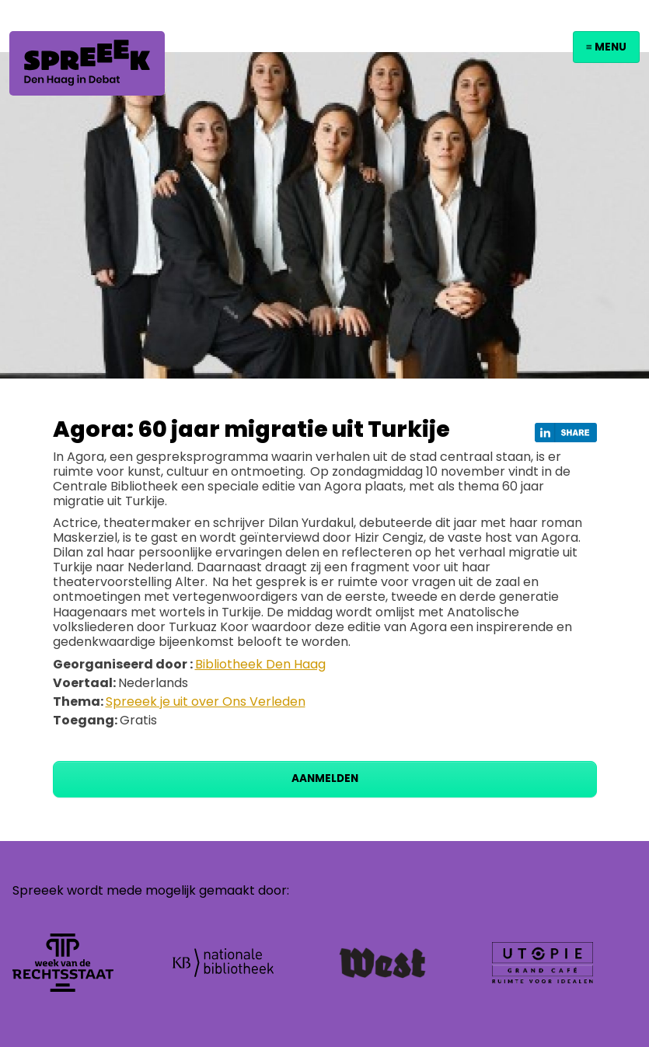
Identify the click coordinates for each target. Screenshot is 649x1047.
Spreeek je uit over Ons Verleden (205, 701)
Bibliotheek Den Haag (260, 664)
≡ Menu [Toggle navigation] (606, 47)
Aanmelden (324, 778)
